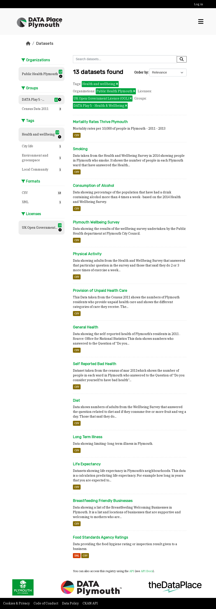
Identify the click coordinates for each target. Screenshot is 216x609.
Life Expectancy (87, 464)
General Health (85, 327)
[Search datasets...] (125, 59)
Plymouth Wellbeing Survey (96, 222)
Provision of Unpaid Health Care (100, 290)
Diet (76, 400)
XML (76, 555)
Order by (141, 72)
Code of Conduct (46, 603)
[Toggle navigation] (200, 21)
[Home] (28, 43)
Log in (198, 4)
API (131, 571)
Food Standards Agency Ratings (100, 537)
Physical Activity (87, 254)
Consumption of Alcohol (93, 185)
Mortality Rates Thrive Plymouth (100, 122)
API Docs (147, 571)
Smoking (80, 149)
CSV (76, 135)
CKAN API (90, 603)
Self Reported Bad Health (94, 364)
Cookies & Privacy (16, 603)
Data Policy (70, 603)
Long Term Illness (87, 437)
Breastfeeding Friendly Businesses (102, 501)
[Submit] (182, 59)
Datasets (44, 43)
